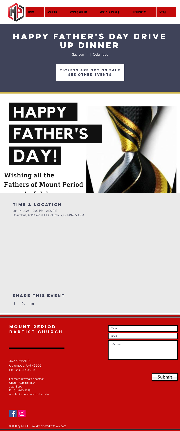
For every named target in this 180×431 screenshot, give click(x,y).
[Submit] (165, 377)
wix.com (61, 426)
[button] (82, 12)
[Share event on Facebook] (14, 303)
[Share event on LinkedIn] (32, 303)
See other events (90, 74)
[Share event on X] (23, 303)
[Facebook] (13, 413)
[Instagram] (22, 413)
